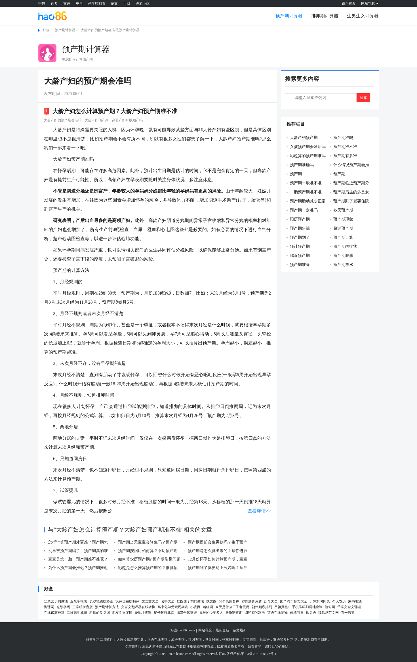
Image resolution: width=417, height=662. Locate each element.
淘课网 (49, 607)
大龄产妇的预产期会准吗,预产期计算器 (110, 30)
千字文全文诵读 (349, 607)
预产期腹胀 (343, 255)
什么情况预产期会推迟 (349, 165)
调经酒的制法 (255, 613)
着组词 (208, 607)
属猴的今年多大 (211, 613)
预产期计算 (343, 237)
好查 (46, 30)
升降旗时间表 (319, 601)
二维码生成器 (77, 613)
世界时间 (212, 640)
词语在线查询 (157, 640)
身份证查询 (233, 613)
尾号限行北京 (164, 613)
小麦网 (195, 607)
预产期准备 (300, 265)
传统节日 (297, 613)
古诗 (66, 3)
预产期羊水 (343, 265)
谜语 (276, 640)
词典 (54, 3)
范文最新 (240, 630)
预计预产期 (300, 246)
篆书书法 (355, 601)
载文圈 (211, 601)
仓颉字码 (63, 607)
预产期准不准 (345, 147)
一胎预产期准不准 (306, 192)
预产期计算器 (289, 15)
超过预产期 (343, 228)
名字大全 (167, 601)
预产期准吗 (343, 138)
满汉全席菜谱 (186, 613)
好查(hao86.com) (182, 630)
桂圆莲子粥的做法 (190, 601)
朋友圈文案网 (122, 613)
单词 (79, 3)
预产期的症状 (345, 246)
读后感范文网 (328, 613)
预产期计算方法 (107, 607)
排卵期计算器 (324, 15)
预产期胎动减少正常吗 (306, 201)
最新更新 (222, 630)
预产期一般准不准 (306, 183)
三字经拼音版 (82, 607)
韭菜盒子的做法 (56, 601)
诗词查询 (195, 640)
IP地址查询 (143, 613)
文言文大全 (150, 601)
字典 (41, 3)
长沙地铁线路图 (101, 601)
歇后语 (311, 613)
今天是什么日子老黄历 (232, 607)
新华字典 (137, 640)
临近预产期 (300, 255)
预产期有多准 (345, 156)
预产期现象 (343, 219)
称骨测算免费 (251, 601)
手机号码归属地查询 (307, 607)
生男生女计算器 (363, 15)
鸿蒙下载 (142, 3)
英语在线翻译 (277, 613)
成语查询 (178, 640)
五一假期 (348, 613)
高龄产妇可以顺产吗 (127, 120)
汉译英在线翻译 (127, 601)
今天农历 (339, 601)
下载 (126, 3)
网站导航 (205, 630)
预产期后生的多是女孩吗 (349, 192)
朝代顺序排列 (262, 607)
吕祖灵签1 (282, 607)
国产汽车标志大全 (293, 601)
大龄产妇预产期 (97, 120)
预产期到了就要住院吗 (349, 201)
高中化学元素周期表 (172, 607)
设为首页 (348, 3)
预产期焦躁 (300, 228)
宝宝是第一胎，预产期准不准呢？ (78, 559)
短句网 (330, 607)
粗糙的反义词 (99, 613)
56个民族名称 (229, 601)
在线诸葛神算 (54, 613)
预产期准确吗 (302, 165)
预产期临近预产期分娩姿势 (349, 183)
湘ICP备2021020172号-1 (258, 654)
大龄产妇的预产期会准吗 (62, 120)
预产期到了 (300, 237)
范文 (114, 3)
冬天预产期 (343, 210)
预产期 (296, 174)
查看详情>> (259, 510)
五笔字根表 (78, 601)
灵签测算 (249, 640)
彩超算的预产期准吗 (308, 156)
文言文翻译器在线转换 (138, 607)
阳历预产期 (300, 219)
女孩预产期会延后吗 (308, 147)
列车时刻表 (96, 3)
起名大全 (271, 601)
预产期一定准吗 (304, 210)
